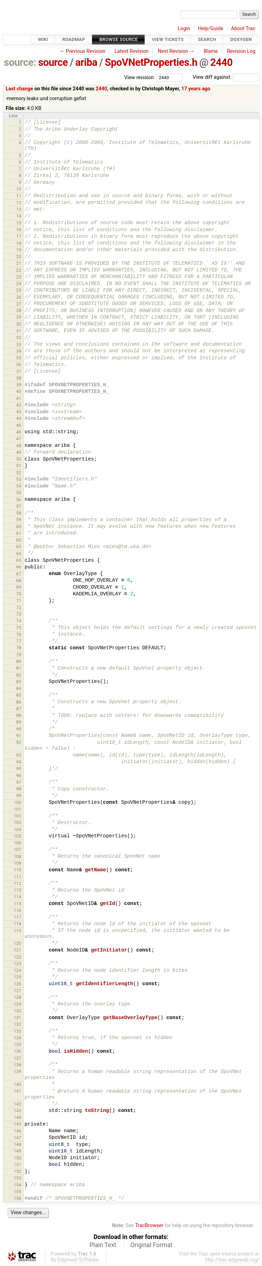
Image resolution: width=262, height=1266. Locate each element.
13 (18, 209)
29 (18, 317)
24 (18, 283)
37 (18, 371)
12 (18, 202)
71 (18, 600)
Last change (19, 89)
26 (18, 297)
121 (17, 950)
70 (18, 593)
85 (18, 695)
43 (18, 411)
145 (17, 1124)
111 (17, 876)
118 (17, 923)
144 (17, 1117)
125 (17, 977)
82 (18, 675)
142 (17, 1104)
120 (17, 943)
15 (18, 223)
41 (18, 398)
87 (18, 708)
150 (17, 1158)
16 (18, 229)
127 (17, 990)
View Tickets (167, 39)
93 (18, 755)
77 (18, 641)
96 (18, 775)
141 (17, 1091)
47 (18, 438)
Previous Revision (85, 51)
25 (18, 290)
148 (17, 1144)
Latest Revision (132, 51)
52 (18, 472)
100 (17, 802)
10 (18, 189)
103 (17, 822)
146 (17, 1131)
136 (17, 1051)
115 (17, 903)
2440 (221, 62)
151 (17, 1164)
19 (18, 249)
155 (17, 1191)
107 (17, 849)
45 (18, 425)
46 (18, 432)
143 (17, 1110)
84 (18, 688)
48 (18, 445)
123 (17, 963)
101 (17, 809)
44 (18, 418)
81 (18, 668)
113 (17, 890)
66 (18, 566)
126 (17, 984)
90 (18, 729)
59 (18, 519)
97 (18, 782)
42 (18, 405)
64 (18, 553)
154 (17, 1185)
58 (18, 513)
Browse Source (118, 39)
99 (18, 795)
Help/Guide (210, 29)
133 (17, 1031)
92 (18, 742)
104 (17, 829)
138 (17, 1064)
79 (18, 654)
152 (17, 1171)
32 (18, 337)
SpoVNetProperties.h (151, 62)
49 (18, 452)
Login (183, 29)
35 (18, 357)
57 (18, 506)
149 (17, 1151)
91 (18, 735)
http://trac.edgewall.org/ (232, 1260)
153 (17, 1178)
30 (18, 324)
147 (17, 1137)
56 (18, 499)
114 (17, 896)
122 (17, 957)
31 (18, 330)
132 (17, 1024)
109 (17, 863)
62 (18, 539)
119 (17, 930)
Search (207, 39)
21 (18, 263)
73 (18, 614)
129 (17, 1004)
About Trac (243, 29)
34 (18, 351)
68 (18, 580)
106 (17, 842)
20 (18, 256)
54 (18, 486)
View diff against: (226, 77)
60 (18, 526)
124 (17, 970)
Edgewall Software (78, 1260)
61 (18, 533)
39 (18, 384)
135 (17, 1044)
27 (18, 303)
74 (18, 620)
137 (17, 1058)
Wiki (43, 39)
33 (18, 344)
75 (18, 627)
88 (18, 715)
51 (18, 465)
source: (20, 62)
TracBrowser (149, 1226)
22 (18, 270)
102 (17, 815)
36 (18, 364)
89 (18, 722)
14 (18, 216)
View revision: (139, 77)
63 (18, 546)
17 (18, 236)
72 (18, 607)
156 (17, 1198)
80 (18, 661)
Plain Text (102, 1244)
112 (17, 883)
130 (17, 1011)
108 (17, 856)
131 (17, 1017)
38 (18, 378)
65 (18, 560)
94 (18, 762)
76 (18, 634)
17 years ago (195, 89)
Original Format (151, 1244)
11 (18, 196)
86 (18, 702)
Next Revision (173, 51)
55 (18, 492)
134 (17, 1037)
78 (18, 647)
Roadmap (73, 39)
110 (17, 869)
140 (17, 1084)
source (53, 62)
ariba (86, 62)
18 (18, 243)
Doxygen (241, 39)
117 (17, 917)
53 (18, 479)
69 (18, 587)
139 (17, 1071)
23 (18, 276)
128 (17, 997)
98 (18, 788)
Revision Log (241, 51)
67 (18, 573)
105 (17, 836)
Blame (211, 51)
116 (17, 910)
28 (18, 310)
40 (18, 391)
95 (18, 768)
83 (18, 681)
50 (18, 459)
